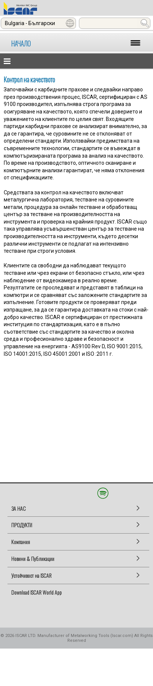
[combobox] (38, 23)
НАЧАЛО (21, 43)
